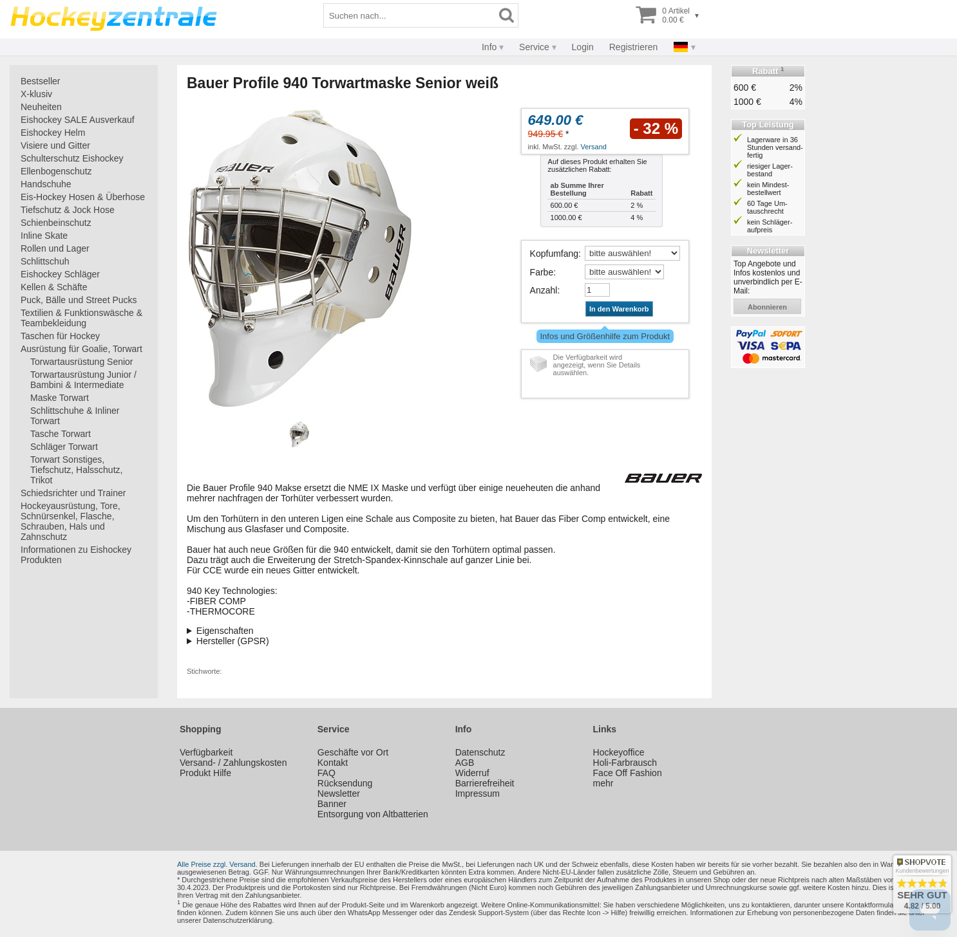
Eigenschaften (225, 631)
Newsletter (338, 793)
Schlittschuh (45, 261)
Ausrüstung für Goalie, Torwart (81, 349)
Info (489, 47)
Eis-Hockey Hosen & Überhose (83, 197)
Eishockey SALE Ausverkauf (78, 120)
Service (534, 47)
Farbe (542, 272)
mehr (603, 783)
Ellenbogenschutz (56, 171)
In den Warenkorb (619, 309)
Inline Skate (44, 235)
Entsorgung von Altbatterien (372, 814)
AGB (465, 762)
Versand (594, 147)
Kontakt (332, 762)
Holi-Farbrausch (625, 762)
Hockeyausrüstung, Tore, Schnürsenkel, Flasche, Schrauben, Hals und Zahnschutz (70, 521)
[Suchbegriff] (409, 15)
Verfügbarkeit (206, 752)
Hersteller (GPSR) (232, 641)
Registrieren (633, 47)
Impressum (477, 793)
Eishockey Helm (53, 132)
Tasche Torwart (60, 434)
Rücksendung (345, 783)
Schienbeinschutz (56, 223)
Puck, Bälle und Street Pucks (79, 300)
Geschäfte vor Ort (352, 752)
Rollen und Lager (55, 248)
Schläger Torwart (64, 446)
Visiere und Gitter (55, 145)
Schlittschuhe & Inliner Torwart (75, 415)
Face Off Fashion (627, 773)
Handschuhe (46, 184)
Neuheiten (41, 107)
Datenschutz (480, 752)
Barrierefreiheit (485, 783)
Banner (331, 804)
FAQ (326, 773)
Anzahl (544, 290)
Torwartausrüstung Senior (81, 362)
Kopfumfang (554, 253)
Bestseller (40, 81)
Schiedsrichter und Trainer (73, 493)
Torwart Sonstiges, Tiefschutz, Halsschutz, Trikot (76, 469)
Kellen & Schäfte (54, 287)
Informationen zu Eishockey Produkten (76, 554)
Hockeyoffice (619, 752)
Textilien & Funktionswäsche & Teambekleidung (81, 318)
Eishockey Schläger (60, 274)
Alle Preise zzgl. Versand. (217, 864)
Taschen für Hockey (60, 336)
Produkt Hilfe (205, 773)
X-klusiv (36, 94)
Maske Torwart (59, 398)
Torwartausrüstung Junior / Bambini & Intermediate (83, 379)
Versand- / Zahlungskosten (233, 762)
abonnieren (767, 307)
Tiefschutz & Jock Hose (68, 210)
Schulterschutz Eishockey (72, 158)
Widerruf (472, 773)
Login (583, 47)
